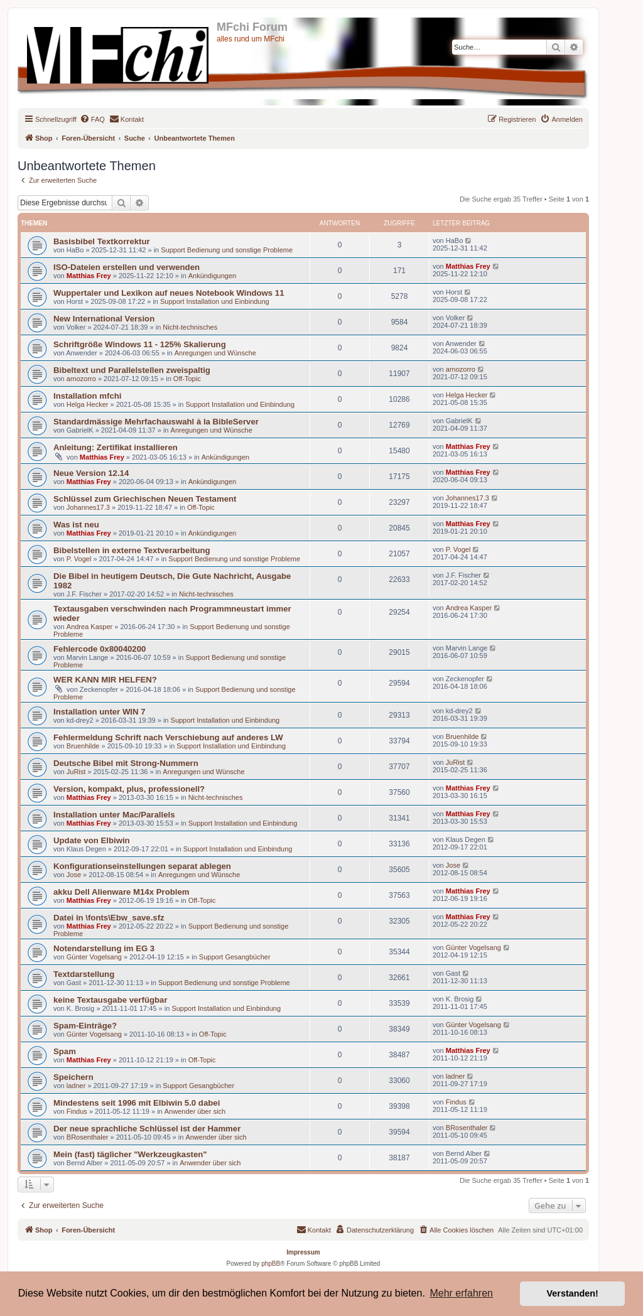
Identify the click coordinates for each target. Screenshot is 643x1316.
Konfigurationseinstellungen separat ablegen (142, 866)
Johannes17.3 (88, 507)
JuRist (76, 771)
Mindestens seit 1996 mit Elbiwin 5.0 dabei (136, 1103)
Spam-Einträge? (85, 1025)
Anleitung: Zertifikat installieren (115, 447)
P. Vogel (79, 559)
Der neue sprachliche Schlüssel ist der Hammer (146, 1128)
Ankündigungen (212, 275)
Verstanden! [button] (572, 1293)
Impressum (303, 1252)
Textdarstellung (83, 974)
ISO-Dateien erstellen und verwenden (126, 267)
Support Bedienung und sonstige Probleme (227, 250)
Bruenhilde (83, 746)
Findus (77, 1111)
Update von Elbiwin (91, 840)
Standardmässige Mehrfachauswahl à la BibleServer (156, 421)
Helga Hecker (88, 404)
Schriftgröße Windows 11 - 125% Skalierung (139, 344)
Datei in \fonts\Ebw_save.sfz (109, 917)
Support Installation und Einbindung (214, 301)
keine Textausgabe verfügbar (110, 1000)
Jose (74, 874)
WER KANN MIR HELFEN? (105, 679)
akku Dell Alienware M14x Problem (121, 892)
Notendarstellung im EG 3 (103, 948)
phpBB (270, 1263)
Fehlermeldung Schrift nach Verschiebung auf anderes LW (168, 737)
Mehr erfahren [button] (461, 1293)
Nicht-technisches (190, 327)
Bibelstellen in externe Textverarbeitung (131, 550)
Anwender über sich (195, 1111)
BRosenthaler (88, 1137)
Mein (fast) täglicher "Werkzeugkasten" (130, 1154)
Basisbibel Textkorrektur (101, 241)
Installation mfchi (87, 396)
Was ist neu (76, 524)
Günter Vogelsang (94, 957)
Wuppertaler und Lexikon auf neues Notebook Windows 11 (168, 293)
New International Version (103, 318)
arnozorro (81, 378)
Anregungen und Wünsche (215, 353)
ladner (76, 1085)
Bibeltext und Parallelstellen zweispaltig (131, 370)
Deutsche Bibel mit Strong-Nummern (125, 763)
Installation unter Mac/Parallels (114, 814)
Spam (64, 1051)
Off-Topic (187, 378)
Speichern (73, 1077)
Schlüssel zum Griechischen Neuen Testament (144, 499)
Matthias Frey (89, 275)
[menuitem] (92, 119)
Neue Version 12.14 (91, 473)
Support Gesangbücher (235, 957)
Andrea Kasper (89, 626)
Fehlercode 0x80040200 (99, 649)
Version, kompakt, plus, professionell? (129, 789)
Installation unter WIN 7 (99, 711)
